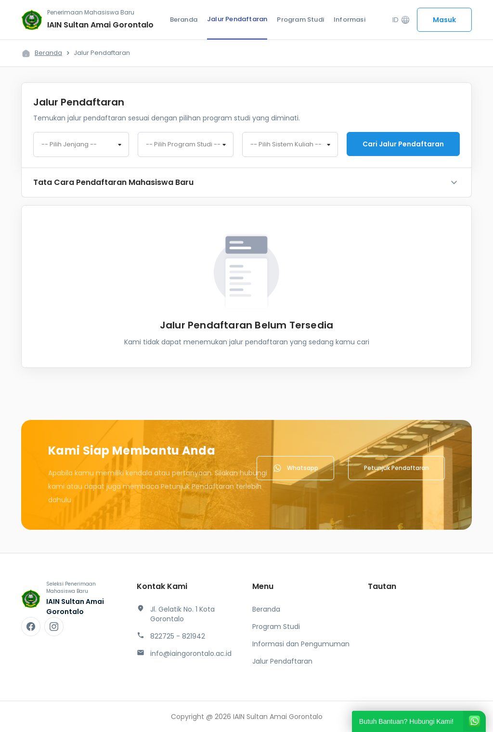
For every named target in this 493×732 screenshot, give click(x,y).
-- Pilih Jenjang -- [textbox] (69, 144)
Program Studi (300, 19)
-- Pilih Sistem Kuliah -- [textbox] (286, 144)
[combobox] (81, 144)
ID (401, 20)
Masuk (444, 20)
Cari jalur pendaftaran (403, 144)
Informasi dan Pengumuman (301, 644)
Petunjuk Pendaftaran (396, 468)
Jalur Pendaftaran (237, 19)
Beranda (183, 19)
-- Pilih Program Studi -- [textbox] (183, 144)
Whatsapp (295, 468)
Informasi (349, 19)
